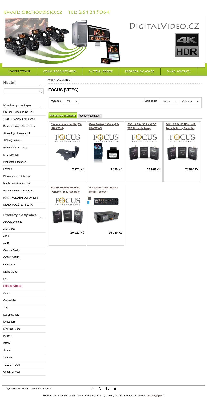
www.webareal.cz (41, 388)
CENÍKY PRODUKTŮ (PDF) (59, 71)
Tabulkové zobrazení (63, 115)
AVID (6, 243)
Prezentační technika (14, 162)
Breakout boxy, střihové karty (19, 126)
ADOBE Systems (12, 221)
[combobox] (168, 101)
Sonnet (7, 350)
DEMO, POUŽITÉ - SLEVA (18, 204)
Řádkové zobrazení (89, 115)
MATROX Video (12, 329)
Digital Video (10, 271)
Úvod (50, 80)
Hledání (9, 82)
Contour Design (11, 250)
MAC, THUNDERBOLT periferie (20, 197)
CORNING (9, 264)
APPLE (7, 236)
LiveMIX (7, 169)
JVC (5, 307)
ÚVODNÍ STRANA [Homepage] (20, 71)
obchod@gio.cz (155, 395)
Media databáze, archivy (16, 183)
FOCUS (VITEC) (12, 286)
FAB (5, 279)
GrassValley (10, 300)
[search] (40, 91)
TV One (7, 357)
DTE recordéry (11, 154)
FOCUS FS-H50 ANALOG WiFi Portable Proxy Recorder (142, 128)
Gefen (6, 293)
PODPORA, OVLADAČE (139, 71)
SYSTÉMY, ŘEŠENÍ (101, 71)
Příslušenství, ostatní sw (16, 176)
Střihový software (12, 140)
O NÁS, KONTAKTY (179, 71)
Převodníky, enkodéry (15, 147)
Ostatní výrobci (11, 371)
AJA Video (9, 228)
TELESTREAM (11, 364)
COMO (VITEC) (12, 257)
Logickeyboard (11, 314)
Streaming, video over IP (16, 133)
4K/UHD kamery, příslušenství (19, 119)
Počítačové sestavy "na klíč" (18, 190)
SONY (6, 343)
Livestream (9, 321)
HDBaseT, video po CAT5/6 (18, 111)
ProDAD (7, 336)
